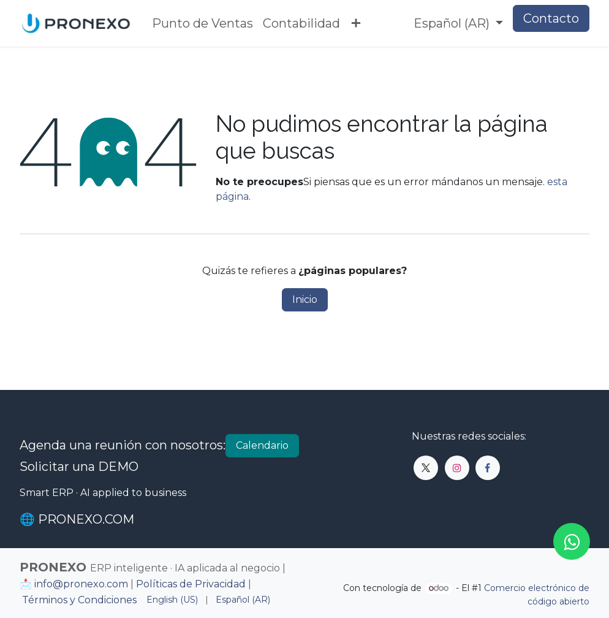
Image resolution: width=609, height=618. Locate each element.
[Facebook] (487, 468)
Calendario (262, 445)
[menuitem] (202, 23)
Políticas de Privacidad (191, 584)
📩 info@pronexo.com (74, 584)
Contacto (551, 18)
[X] (426, 468)
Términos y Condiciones (79, 600)
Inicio (304, 299)
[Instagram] (457, 468)
